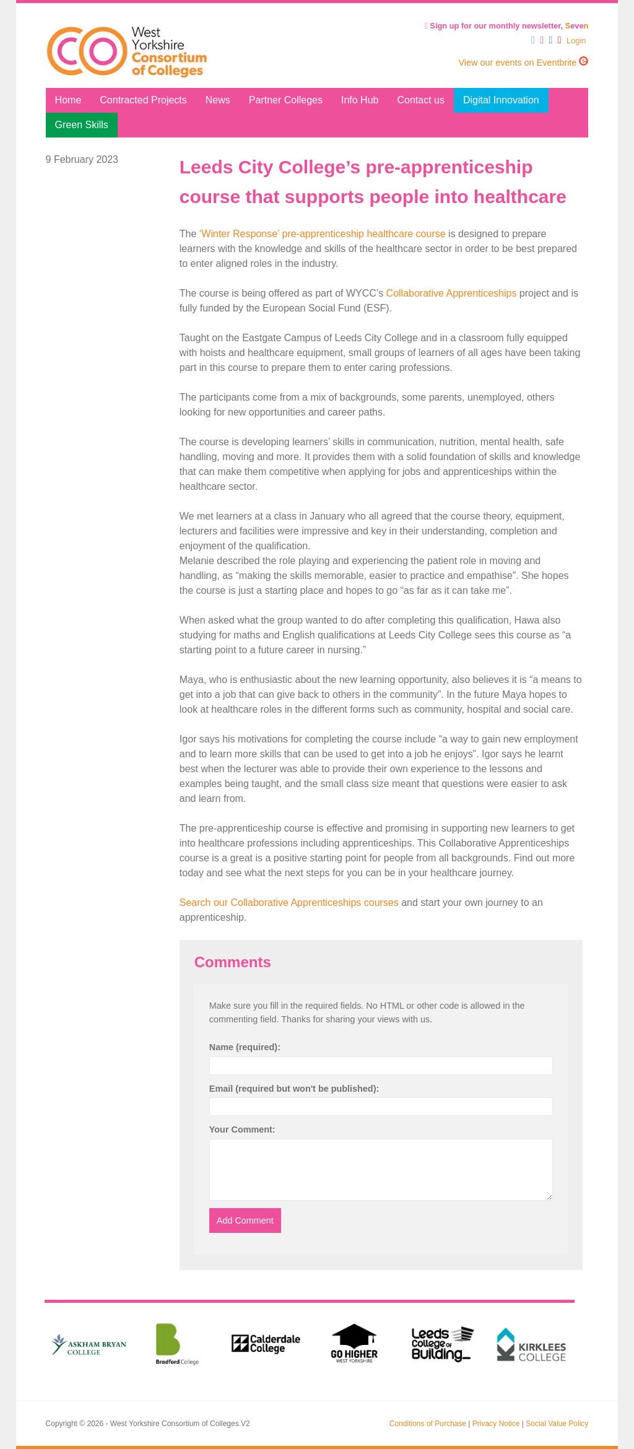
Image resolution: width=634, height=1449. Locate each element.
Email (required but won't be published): (294, 1089)
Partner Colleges (286, 100)
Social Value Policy (557, 1423)
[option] (89, 1344)
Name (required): (244, 1047)
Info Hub (359, 100)
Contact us (420, 100)
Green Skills (81, 125)
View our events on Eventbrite (523, 62)
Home (68, 100)
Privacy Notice (496, 1423)
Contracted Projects (143, 100)
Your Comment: (242, 1129)
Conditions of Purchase (427, 1423)
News (218, 100)
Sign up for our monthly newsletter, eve (506, 25)
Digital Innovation (501, 100)
